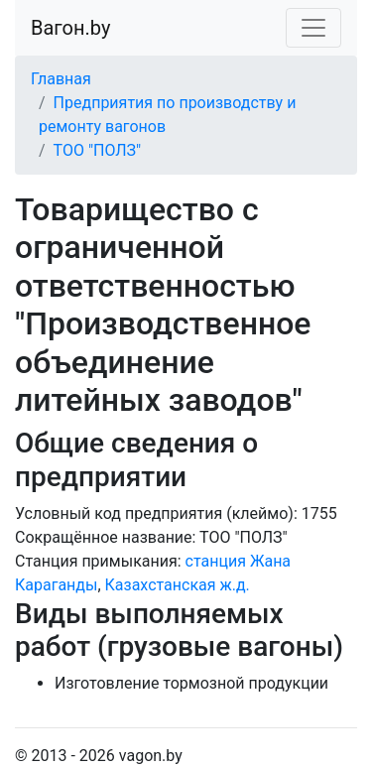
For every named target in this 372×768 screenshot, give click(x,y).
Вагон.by (70, 28)
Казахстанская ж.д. (177, 585)
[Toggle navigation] (313, 28)
